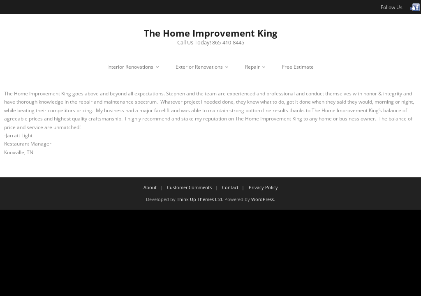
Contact (230, 187)
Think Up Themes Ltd (199, 199)
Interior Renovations (130, 66)
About (150, 187)
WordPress (262, 199)
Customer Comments (189, 187)
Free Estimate (298, 66)
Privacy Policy (263, 187)
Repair (252, 66)
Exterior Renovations (199, 66)
